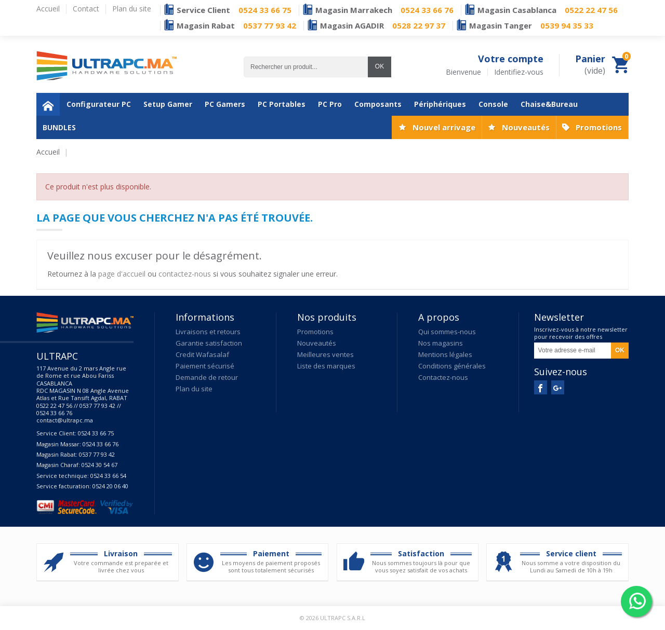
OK (379, 66)
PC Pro (330, 104)
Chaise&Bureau (549, 104)
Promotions (599, 127)
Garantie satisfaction (209, 343)
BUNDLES (59, 127)
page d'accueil (121, 274)
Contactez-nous (443, 377)
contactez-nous (184, 274)
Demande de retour (207, 377)
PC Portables (281, 104)
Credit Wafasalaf (202, 354)
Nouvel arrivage (444, 127)
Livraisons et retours (208, 331)
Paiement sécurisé (205, 366)
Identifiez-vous (518, 72)
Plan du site (194, 388)
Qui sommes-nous (447, 331)
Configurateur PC (98, 104)
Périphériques (440, 104)
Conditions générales (452, 366)
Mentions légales (445, 354)
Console (493, 104)
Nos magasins (440, 343)
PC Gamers (225, 104)
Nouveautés (526, 127)
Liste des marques (326, 366)
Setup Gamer (167, 104)
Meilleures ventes (325, 354)
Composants (378, 104)
